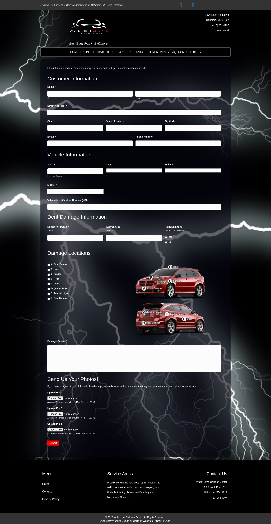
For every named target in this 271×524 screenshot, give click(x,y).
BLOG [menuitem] (197, 52)
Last (138, 98)
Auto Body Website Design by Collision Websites (126, 520)
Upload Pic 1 (54, 392)
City (50, 121)
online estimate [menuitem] (92, 52)
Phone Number (144, 136)
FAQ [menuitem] (173, 52)
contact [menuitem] (184, 52)
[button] (181, 5)
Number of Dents (58, 225)
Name (51, 86)
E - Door (54, 282)
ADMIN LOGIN (163, 520)
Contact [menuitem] (47, 491)
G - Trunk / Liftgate (59, 292)
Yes (170, 236)
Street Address (57, 105)
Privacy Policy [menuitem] (50, 498)
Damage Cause (57, 340)
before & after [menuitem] (119, 52)
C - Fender (55, 273)
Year (51, 164)
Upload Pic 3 (54, 423)
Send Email (222, 30)
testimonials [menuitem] (158, 52)
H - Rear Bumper (58, 297)
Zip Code (171, 121)
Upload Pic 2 (54, 408)
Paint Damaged (175, 225)
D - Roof (54, 278)
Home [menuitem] (74, 52)
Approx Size (114, 225)
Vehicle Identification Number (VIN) (67, 199)
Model (52, 184)
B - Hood (54, 268)
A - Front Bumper (59, 263)
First (50, 98)
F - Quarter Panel (59, 287)
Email (51, 136)
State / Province (116, 121)
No (170, 241)
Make (169, 164)
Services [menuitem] (140, 52)
